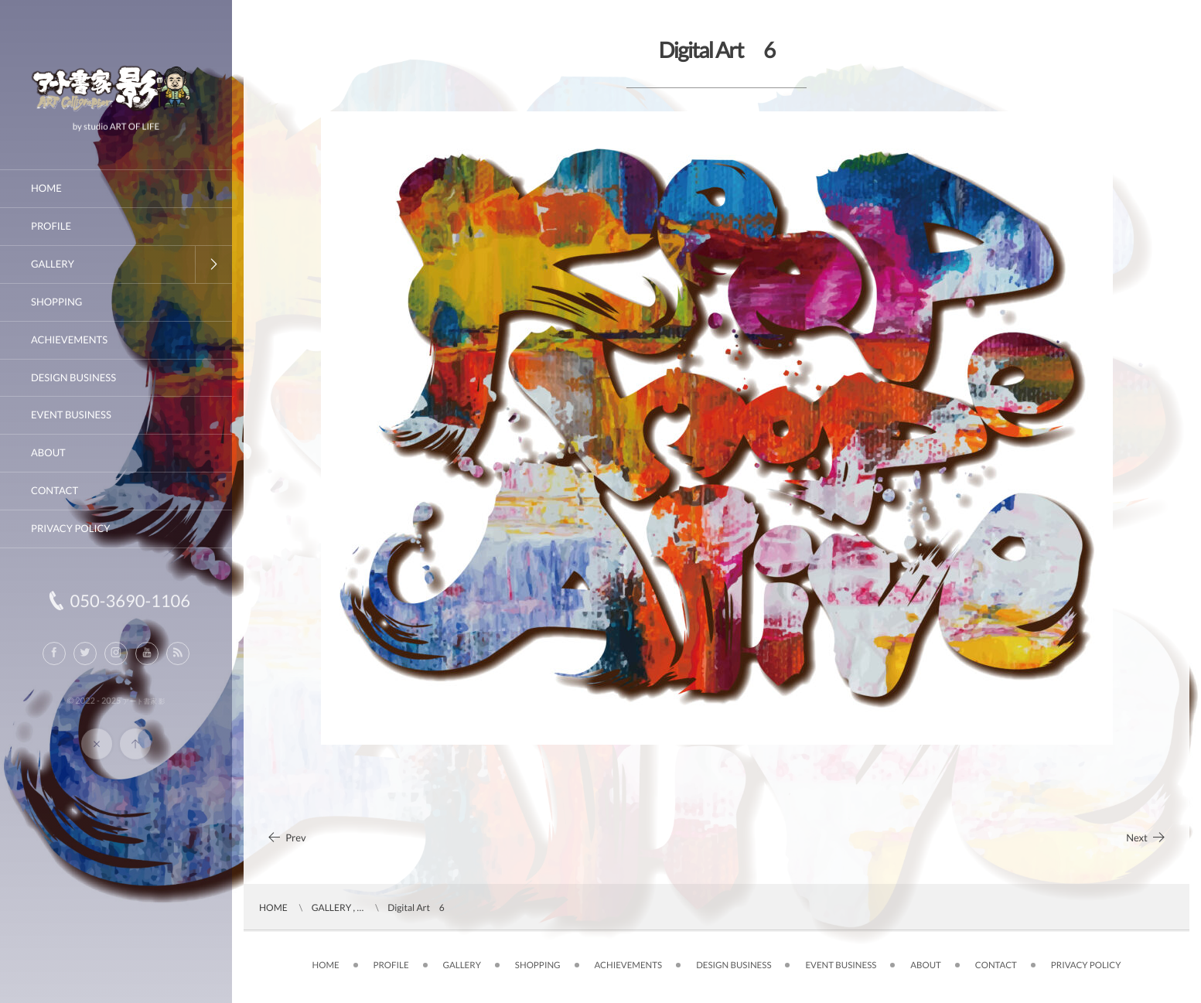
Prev (286, 837)
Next (1146, 837)
